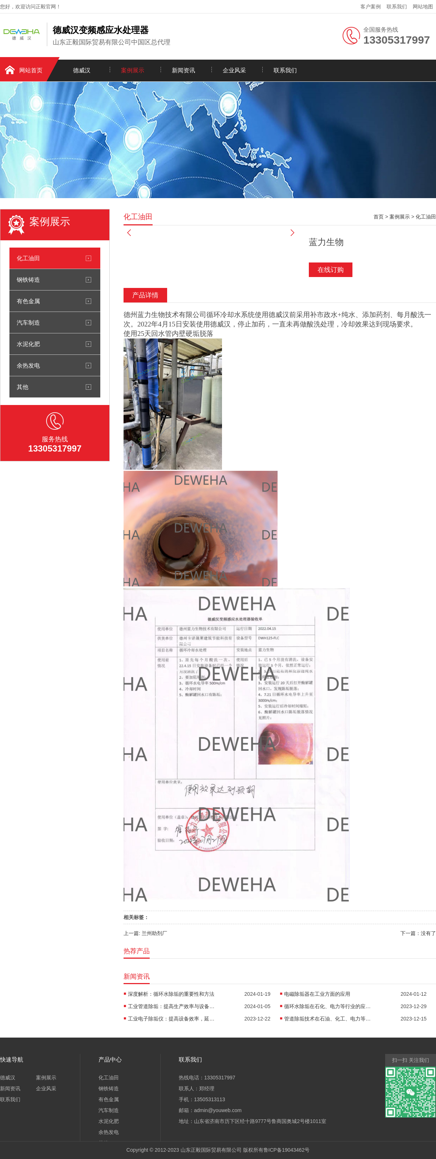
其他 (22, 387)
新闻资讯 (183, 70)
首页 (379, 217)
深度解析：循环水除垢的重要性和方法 (171, 994)
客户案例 (370, 6)
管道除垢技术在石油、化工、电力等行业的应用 (327, 1019)
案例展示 (132, 70)
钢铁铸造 (28, 279)
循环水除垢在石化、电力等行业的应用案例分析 (327, 1006)
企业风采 (234, 70)
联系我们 (397, 6)
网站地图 (423, 6)
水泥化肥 (28, 344)
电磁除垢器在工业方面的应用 (317, 994)
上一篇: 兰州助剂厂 (145, 933)
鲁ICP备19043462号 (286, 1150)
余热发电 (28, 365)
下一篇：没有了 (418, 933)
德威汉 (81, 70)
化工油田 (28, 258)
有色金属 (28, 301)
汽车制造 (28, 322)
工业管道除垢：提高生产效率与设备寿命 (171, 1006)
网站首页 (31, 70)
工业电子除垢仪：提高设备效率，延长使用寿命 (171, 1019)
